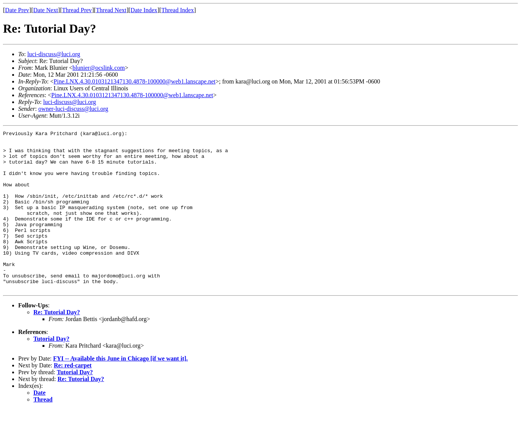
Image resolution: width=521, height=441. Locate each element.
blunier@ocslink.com (98, 68)
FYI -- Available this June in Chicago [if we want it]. (120, 390)
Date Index (144, 10)
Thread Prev (77, 10)
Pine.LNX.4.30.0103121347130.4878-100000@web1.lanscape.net (135, 81)
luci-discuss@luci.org (53, 54)
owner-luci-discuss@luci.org (73, 109)
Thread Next (111, 10)
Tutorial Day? (51, 370)
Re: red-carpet (73, 397)
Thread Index (177, 10)
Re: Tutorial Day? (56, 344)
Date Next (45, 10)
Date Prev (17, 10)
